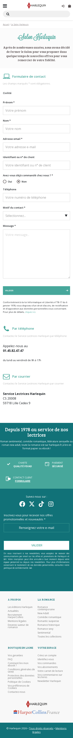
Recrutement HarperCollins (15, 616)
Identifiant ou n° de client (18, 157)
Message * (9, 226)
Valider (9, 290)
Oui (10, 181)
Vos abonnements (48, 667)
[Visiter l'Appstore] (36, 577)
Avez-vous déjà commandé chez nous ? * (28, 175)
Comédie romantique (49, 617)
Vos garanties (15, 655)
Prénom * (9, 102)
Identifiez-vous (46, 659)
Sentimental (44, 633)
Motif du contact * (14, 207)
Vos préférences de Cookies (18, 687)
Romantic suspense (48, 621)
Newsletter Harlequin (49, 681)
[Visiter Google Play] (36, 583)
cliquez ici (30, 311)
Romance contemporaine (46, 608)
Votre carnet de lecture (50, 671)
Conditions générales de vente (21, 670)
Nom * (7, 120)
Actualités (13, 611)
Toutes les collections (49, 636)
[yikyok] (41, 504)
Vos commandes (47, 663)
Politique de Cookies (19, 682)
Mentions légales (17, 621)
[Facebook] (22, 504)
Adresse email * (12, 139)
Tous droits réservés (41, 728)
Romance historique (49, 625)
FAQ (10, 659)
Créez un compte (47, 655)
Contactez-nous (16, 692)
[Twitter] (31, 504)
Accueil (6, 24)
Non (24, 181)
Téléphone (9, 189)
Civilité (7, 93)
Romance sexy (45, 629)
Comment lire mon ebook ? (18, 664)
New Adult (43, 613)
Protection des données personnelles (21, 677)
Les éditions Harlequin (20, 607)
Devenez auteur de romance (18, 626)
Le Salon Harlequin (20, 24)
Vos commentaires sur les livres (50, 676)
